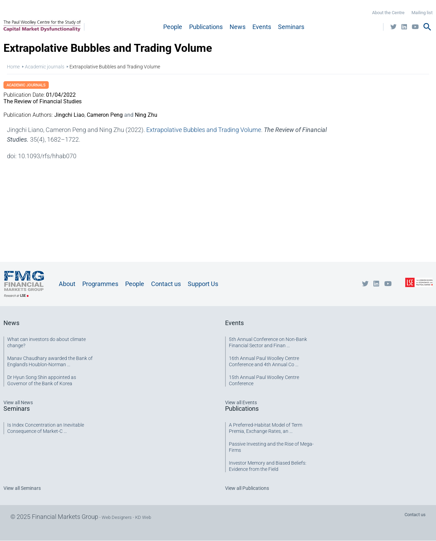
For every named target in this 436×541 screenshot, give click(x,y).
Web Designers (117, 517)
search (427, 27)
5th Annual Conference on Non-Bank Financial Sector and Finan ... (268, 342)
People (172, 26)
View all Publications (247, 488)
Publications (206, 26)
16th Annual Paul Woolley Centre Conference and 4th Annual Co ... (264, 361)
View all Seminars (22, 488)
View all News (18, 402)
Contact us (166, 283)
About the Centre (388, 12)
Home (13, 66)
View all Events (241, 402)
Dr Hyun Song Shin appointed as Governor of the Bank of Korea (41, 380)
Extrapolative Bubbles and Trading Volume (203, 129)
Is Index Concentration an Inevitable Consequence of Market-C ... (45, 428)
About (67, 283)
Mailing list (422, 12)
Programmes (100, 283)
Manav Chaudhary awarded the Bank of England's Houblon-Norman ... (50, 361)
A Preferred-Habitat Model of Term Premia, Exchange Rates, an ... (265, 428)
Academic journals (44, 66)
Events (261, 26)
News (237, 26)
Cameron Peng (105, 115)
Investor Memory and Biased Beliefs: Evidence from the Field (267, 466)
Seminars (291, 26)
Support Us (203, 283)
